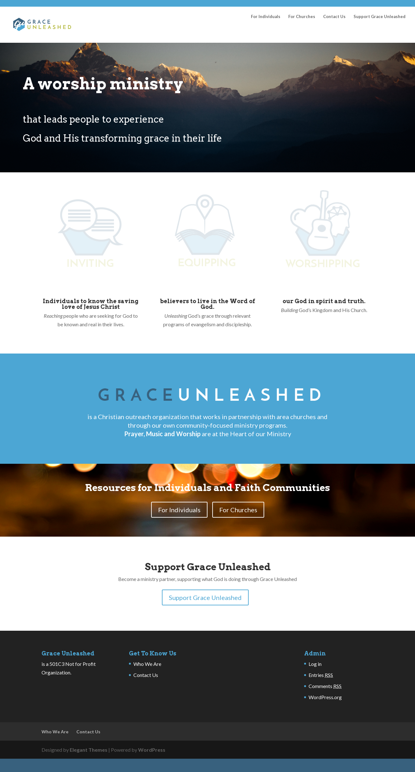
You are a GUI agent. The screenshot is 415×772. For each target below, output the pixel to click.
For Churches (301, 33)
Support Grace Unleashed (379, 33)
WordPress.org (325, 714)
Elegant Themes (88, 766)
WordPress (151, 766)
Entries (321, 691)
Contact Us (334, 33)
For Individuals (265, 33)
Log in (315, 680)
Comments (325, 702)
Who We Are (147, 680)
